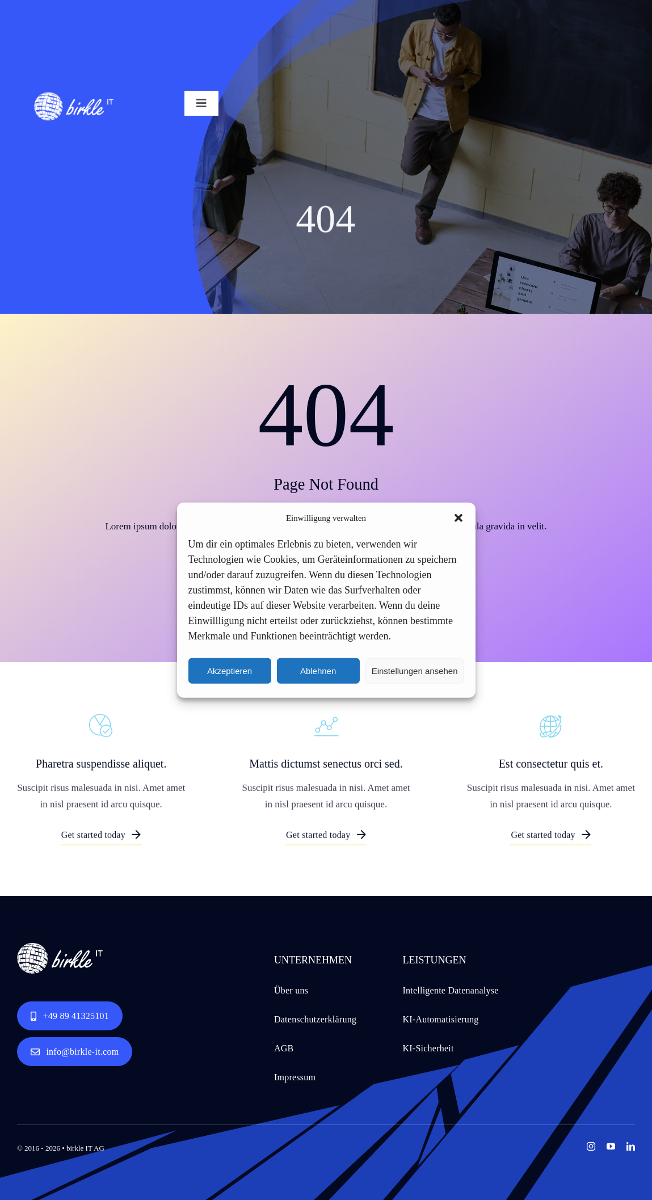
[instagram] (591, 1146)
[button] (458, 518)
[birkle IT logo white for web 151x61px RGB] (73, 95)
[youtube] (611, 1146)
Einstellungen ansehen (415, 670)
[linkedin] (630, 1146)
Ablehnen (318, 670)
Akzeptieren (229, 670)
